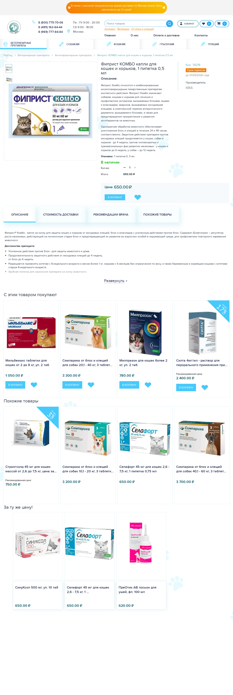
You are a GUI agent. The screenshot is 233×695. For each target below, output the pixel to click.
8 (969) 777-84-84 (50, 32)
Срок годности (196, 71)
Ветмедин (123, 29)
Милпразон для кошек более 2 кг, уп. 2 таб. (143, 363)
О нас (134, 36)
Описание (19, 215)
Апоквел (109, 29)
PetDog (8, 56)
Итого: (105, 175)
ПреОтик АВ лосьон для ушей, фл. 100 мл (137, 590)
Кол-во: (105, 168)
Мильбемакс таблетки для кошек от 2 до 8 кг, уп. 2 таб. (27, 363)
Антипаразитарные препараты (73, 56)
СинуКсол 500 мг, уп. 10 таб (36, 588)
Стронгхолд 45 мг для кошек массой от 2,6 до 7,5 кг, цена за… (31, 469)
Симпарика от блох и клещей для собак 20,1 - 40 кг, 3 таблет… (87, 363)
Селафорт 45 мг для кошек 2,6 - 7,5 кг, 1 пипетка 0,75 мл (144, 469)
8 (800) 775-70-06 (50, 23)
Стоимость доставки (60, 215)
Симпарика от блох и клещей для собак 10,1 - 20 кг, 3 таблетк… (88, 469)
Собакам (69, 44)
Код (188, 65)
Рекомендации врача (110, 215)
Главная (110, 36)
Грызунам (163, 44)
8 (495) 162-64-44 (50, 27)
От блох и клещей (142, 29)
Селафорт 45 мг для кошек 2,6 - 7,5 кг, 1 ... (88, 590)
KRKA (189, 88)
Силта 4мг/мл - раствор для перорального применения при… (201, 363)
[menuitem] (23, 45)
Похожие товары (157, 215)
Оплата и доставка (166, 36)
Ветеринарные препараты (17, 45)
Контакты (201, 36)
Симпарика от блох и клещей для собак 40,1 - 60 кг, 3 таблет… (201, 469)
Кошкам (115, 44)
